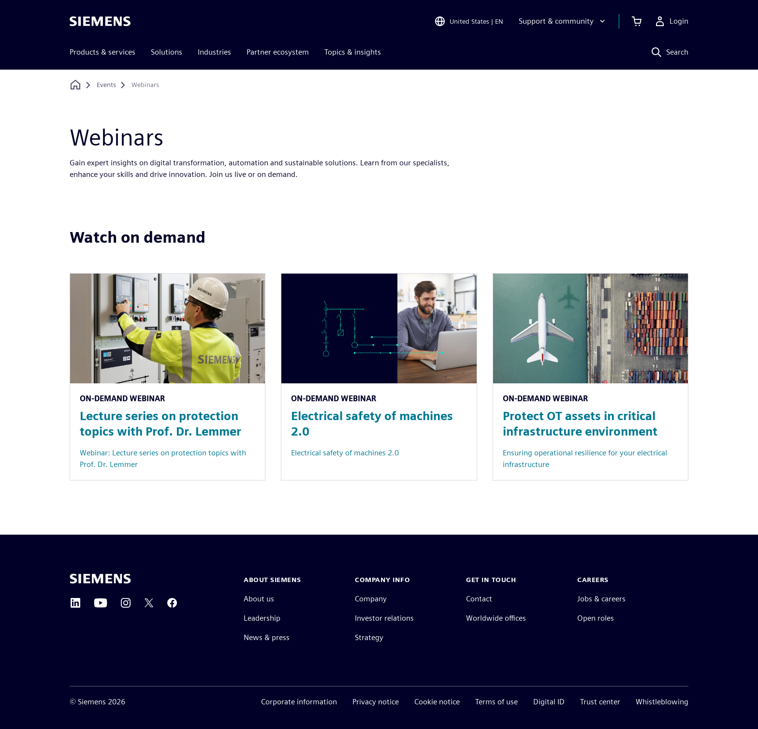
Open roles (595, 618)
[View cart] (636, 21)
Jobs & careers (601, 598)
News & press (267, 637)
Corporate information (299, 701)
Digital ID (549, 701)
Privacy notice (375, 701)
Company (371, 598)
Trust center (600, 701)
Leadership (262, 618)
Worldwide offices (496, 618)
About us (259, 598)
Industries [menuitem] (214, 52)
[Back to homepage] (75, 85)
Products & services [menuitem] (102, 52)
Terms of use (496, 701)
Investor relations (384, 618)
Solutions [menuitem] (166, 52)
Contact (479, 598)
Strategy (369, 637)
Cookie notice (437, 701)
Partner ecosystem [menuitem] (278, 52)
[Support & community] (563, 21)
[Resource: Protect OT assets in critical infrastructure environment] (590, 377)
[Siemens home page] (100, 578)
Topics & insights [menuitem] (352, 52)
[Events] (106, 85)
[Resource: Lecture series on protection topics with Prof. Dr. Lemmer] (167, 377)
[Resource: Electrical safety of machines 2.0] (379, 377)
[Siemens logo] (100, 21)
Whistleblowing (662, 701)
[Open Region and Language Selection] (468, 21)
